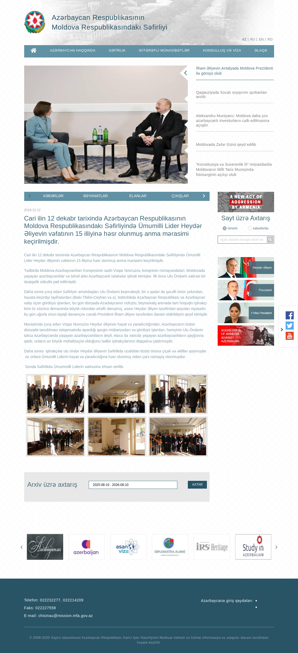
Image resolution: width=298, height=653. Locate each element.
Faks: (40, 608)
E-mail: (58, 616)
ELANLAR (137, 196)
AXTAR (197, 484)
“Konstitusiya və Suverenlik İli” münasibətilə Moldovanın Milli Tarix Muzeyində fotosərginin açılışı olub (234, 169)
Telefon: (54, 600)
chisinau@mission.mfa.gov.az (65, 616)
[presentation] (30, 195)
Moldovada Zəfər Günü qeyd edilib (226, 144)
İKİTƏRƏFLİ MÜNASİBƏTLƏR (164, 50)
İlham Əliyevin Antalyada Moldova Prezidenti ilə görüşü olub (234, 70)
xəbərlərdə (260, 228)
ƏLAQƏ (260, 50)
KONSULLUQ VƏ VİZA (222, 50)
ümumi (232, 228)
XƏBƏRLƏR (53, 196)
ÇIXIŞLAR (180, 196)
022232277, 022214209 (62, 600)
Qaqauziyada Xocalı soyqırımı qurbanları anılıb (231, 94)
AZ (244, 39)
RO (270, 39)
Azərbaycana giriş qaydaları (227, 600)
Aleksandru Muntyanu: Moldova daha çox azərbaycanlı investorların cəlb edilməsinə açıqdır (232, 120)
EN (261, 39)
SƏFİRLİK (117, 50)
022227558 (45, 608)
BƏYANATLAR (95, 196)
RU (252, 39)
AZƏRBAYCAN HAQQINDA (72, 50)
